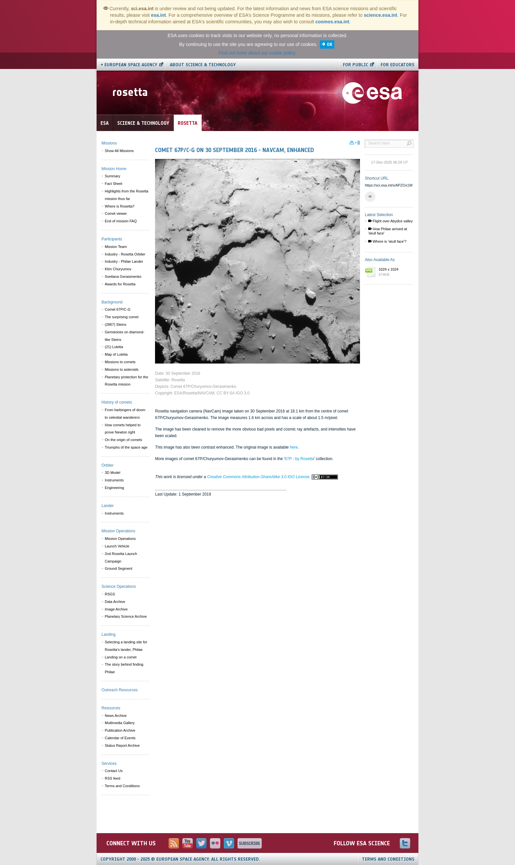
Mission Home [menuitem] (113, 168)
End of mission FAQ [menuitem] (121, 221)
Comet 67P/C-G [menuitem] (117, 309)
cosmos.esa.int (332, 21)
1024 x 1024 (394, 272)
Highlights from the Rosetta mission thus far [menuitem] (126, 195)
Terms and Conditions (388, 859)
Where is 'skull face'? (387, 241)
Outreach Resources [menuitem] (119, 690)
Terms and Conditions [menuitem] (122, 786)
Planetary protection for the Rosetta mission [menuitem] (126, 381)
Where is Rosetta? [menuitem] (119, 206)
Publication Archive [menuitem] (120, 730)
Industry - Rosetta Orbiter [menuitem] (125, 254)
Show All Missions (119, 151)
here (294, 447)
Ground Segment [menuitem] (118, 568)
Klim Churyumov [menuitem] (118, 269)
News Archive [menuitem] (116, 716)
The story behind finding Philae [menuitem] (124, 668)
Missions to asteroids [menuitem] (122, 369)
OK (329, 44)
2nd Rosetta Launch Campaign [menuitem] (121, 557)
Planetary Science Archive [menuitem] (126, 616)
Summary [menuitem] (112, 176)
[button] (370, 196)
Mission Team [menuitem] (116, 247)
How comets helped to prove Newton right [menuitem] (123, 428)
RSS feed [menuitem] (112, 778)
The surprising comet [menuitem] (122, 317)
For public (355, 65)
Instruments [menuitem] (114, 480)
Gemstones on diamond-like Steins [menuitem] (124, 336)
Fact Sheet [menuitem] (113, 184)
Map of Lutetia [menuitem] (116, 354)
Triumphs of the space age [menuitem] (126, 447)
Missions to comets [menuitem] (120, 362)
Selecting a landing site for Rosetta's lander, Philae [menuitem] (126, 646)
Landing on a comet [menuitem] (121, 657)
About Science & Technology (203, 65)
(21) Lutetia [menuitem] (114, 347)
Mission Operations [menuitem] (120, 539)
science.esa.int (380, 15)
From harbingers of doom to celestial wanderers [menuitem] (125, 413)
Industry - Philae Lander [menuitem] (124, 261)
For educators (397, 65)
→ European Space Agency (129, 65)
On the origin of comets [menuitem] (123, 440)
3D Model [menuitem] (112, 473)
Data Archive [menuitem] (115, 602)
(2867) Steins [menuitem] (115, 324)
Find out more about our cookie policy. (257, 52)
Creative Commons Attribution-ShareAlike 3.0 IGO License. (272, 477)
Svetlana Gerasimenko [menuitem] (123, 276)
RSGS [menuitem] (110, 594)
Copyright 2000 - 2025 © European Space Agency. (180, 859)
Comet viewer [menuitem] (116, 213)
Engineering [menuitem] (114, 488)
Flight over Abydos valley (390, 221)
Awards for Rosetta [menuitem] (120, 284)
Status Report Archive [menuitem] (122, 745)
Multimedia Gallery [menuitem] (120, 723)
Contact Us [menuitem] (114, 771)
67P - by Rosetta (299, 458)
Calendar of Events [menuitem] (120, 738)
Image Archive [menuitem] (116, 609)
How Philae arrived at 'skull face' (387, 231)
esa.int (158, 15)
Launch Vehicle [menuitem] (117, 546)
